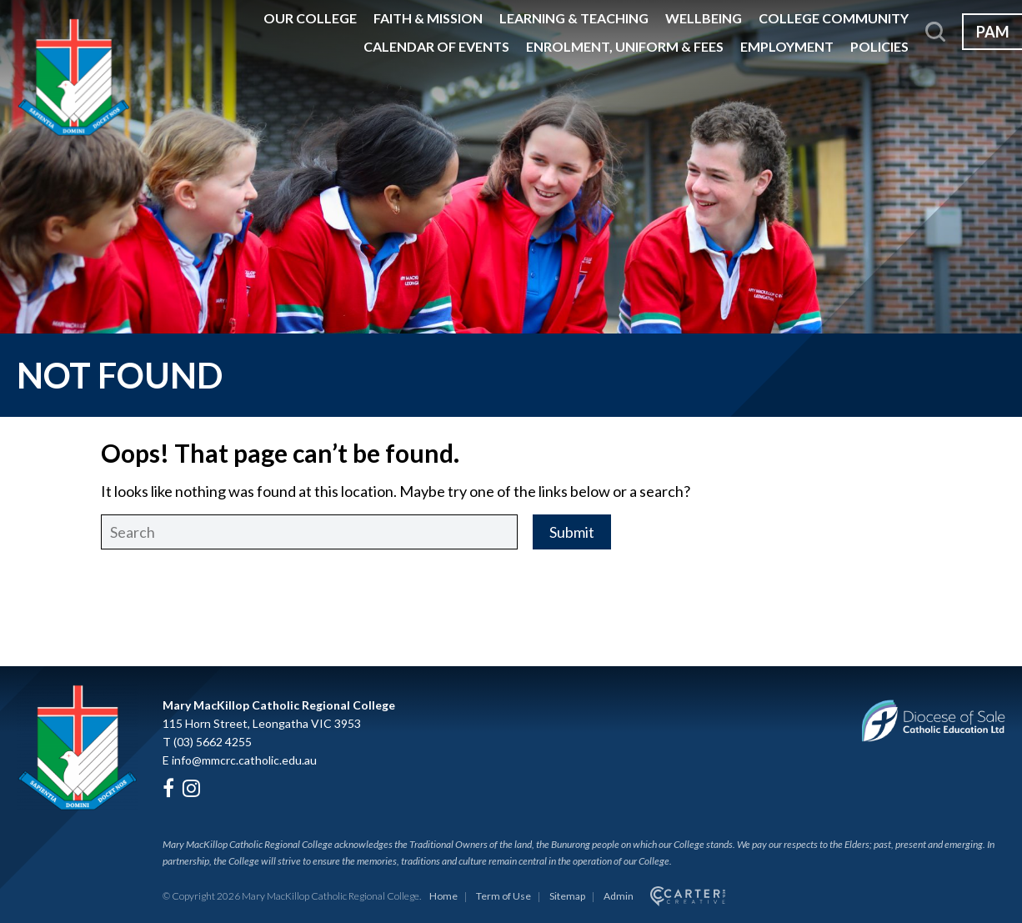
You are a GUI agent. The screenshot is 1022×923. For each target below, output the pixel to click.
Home (443, 896)
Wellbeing (703, 18)
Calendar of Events (436, 46)
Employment (787, 46)
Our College (310, 18)
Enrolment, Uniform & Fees (625, 46)
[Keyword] (309, 531)
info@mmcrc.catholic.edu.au (244, 760)
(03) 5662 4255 (212, 742)
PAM (992, 32)
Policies (879, 46)
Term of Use (503, 896)
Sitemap (567, 896)
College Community (834, 18)
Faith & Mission (428, 18)
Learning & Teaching (574, 18)
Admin (619, 896)
